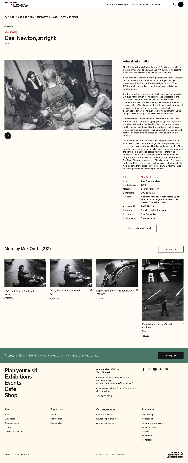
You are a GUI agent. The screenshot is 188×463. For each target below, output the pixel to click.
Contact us (147, 439)
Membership (56, 423)
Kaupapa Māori (11, 423)
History (7, 427)
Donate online (57, 418)
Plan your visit (20, 370)
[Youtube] (155, 369)
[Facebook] (143, 369)
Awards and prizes (105, 423)
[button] (25, 298)
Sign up (171, 355)
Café (10, 389)
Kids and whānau (104, 414)
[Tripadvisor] (160, 369)
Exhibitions (18, 377)
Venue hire (147, 435)
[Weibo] (166, 369)
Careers (145, 431)
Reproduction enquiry (139, 228)
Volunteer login (149, 427)
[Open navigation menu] (181, 4)
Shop (10, 395)
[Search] (174, 4)
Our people (9, 418)
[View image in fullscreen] (7, 135)
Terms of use (23, 454)
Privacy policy (10, 454)
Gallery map (148, 414)
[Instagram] (149, 369)
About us (8, 414)
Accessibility (148, 418)
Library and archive (13, 431)
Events (12, 383)
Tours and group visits (152, 423)
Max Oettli (10, 32)
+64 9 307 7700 (104, 396)
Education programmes (107, 418)
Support (54, 414)
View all (171, 249)
